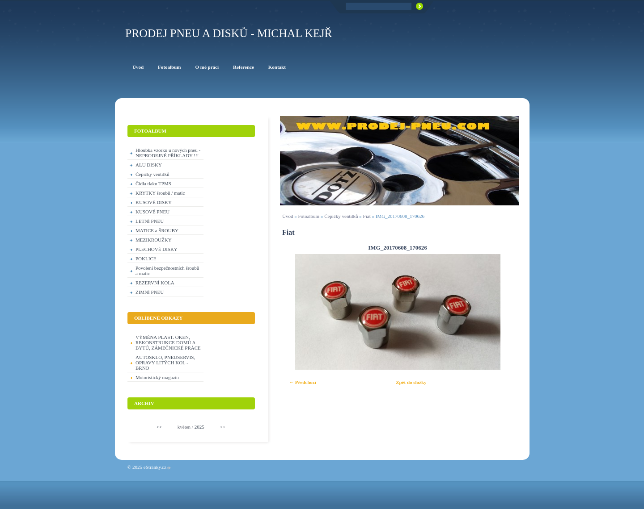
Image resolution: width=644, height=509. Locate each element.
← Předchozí (302, 382)
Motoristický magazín (157, 377)
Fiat (367, 216)
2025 (199, 427)
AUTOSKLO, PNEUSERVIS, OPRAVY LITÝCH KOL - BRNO (165, 363)
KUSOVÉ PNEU (152, 211)
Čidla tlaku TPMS (153, 183)
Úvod (287, 216)
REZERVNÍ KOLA (155, 282)
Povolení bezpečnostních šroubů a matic (167, 270)
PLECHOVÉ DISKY (157, 249)
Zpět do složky (411, 382)
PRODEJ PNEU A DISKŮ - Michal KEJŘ (228, 33)
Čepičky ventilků (341, 216)
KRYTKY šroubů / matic (160, 193)
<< (159, 427)
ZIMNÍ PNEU (150, 292)
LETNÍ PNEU (150, 221)
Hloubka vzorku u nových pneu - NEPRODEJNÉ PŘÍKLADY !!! (168, 152)
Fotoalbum (308, 216)
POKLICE (146, 258)
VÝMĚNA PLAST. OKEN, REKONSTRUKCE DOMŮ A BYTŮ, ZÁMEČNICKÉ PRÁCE (168, 342)
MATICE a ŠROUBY (157, 230)
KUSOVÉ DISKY (154, 202)
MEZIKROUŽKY (154, 239)
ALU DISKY (149, 164)
